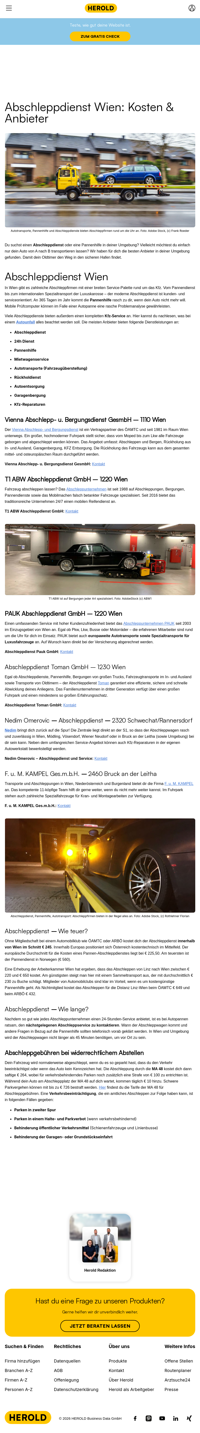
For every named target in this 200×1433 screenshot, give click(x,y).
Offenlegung (66, 1379)
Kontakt (98, 464)
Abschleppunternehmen (86, 489)
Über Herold (121, 1379)
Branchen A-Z (19, 1370)
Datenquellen (67, 1360)
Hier (102, 1087)
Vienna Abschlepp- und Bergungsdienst (45, 430)
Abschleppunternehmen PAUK (149, 623)
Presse (171, 1389)
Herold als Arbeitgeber (131, 1389)
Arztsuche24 (177, 1379)
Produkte (118, 1360)
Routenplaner (177, 1370)
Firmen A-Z (16, 1379)
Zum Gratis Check (100, 36)
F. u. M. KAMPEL (179, 784)
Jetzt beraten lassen (100, 1326)
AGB (58, 1370)
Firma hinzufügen (22, 1360)
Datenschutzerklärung (76, 1389)
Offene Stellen (178, 1360)
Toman (103, 683)
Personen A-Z (19, 1389)
